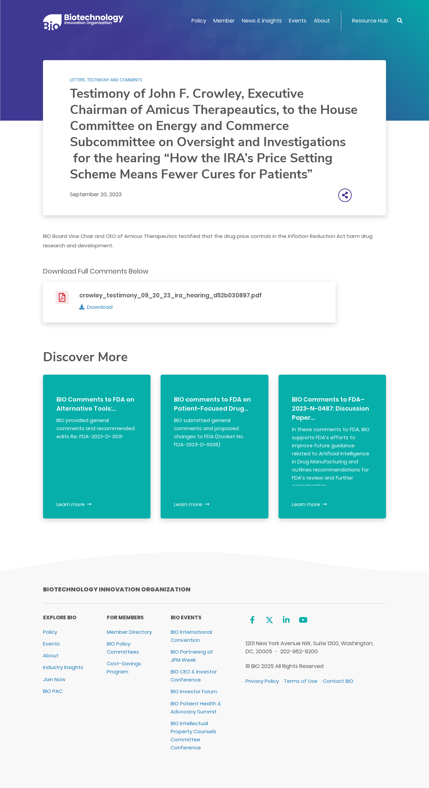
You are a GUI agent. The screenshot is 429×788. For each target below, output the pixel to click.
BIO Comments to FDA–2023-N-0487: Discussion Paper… (330, 408)
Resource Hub (370, 21)
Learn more (70, 504)
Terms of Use (300, 681)
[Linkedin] (286, 620)
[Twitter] (269, 620)
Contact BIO (338, 681)
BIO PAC (52, 691)
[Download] (96, 306)
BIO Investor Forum (194, 691)
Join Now (54, 679)
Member (224, 21)
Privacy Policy (262, 681)
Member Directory (129, 631)
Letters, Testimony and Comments (106, 80)
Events (297, 21)
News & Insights (262, 21)
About (322, 21)
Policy (198, 21)
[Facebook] (252, 620)
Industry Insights (63, 667)
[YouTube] (303, 620)
